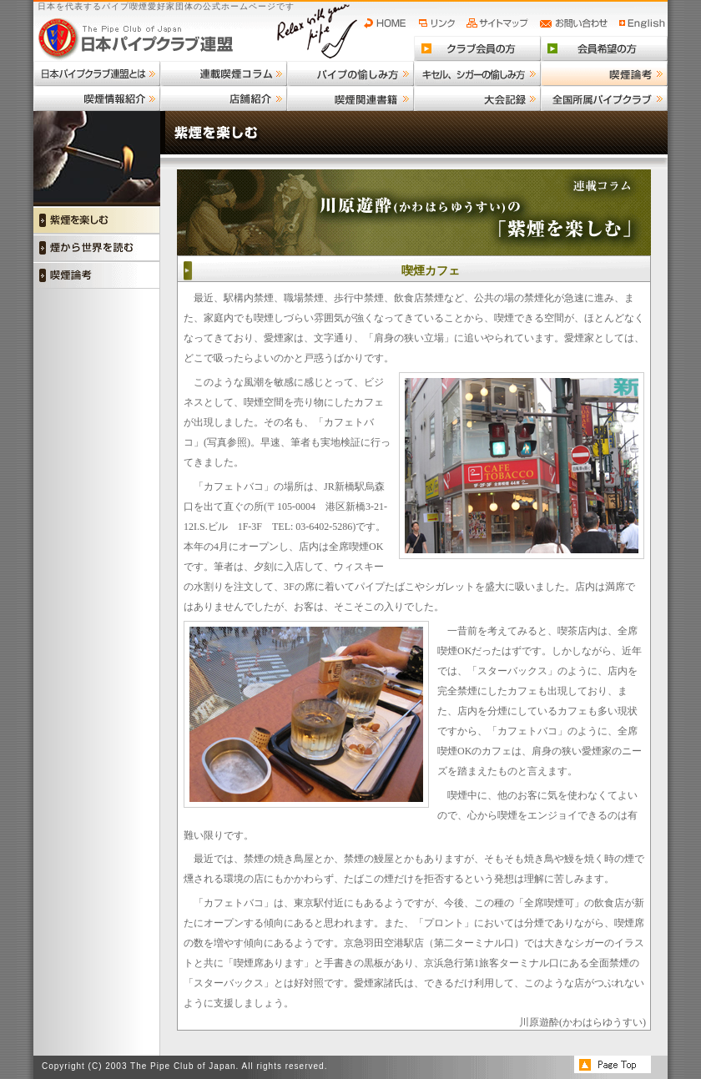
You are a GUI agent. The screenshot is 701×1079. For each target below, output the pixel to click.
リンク (439, 23)
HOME (389, 23)
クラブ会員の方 (477, 48)
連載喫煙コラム (223, 73)
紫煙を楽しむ (96, 220)
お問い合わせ (576, 23)
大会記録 (477, 98)
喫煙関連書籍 (350, 98)
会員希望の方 (604, 48)
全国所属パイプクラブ (604, 98)
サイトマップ (499, 23)
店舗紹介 (223, 98)
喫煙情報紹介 (96, 98)
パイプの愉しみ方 (350, 73)
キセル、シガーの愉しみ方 (477, 73)
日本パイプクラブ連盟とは (96, 73)
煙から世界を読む (96, 247)
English (643, 23)
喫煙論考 (604, 73)
